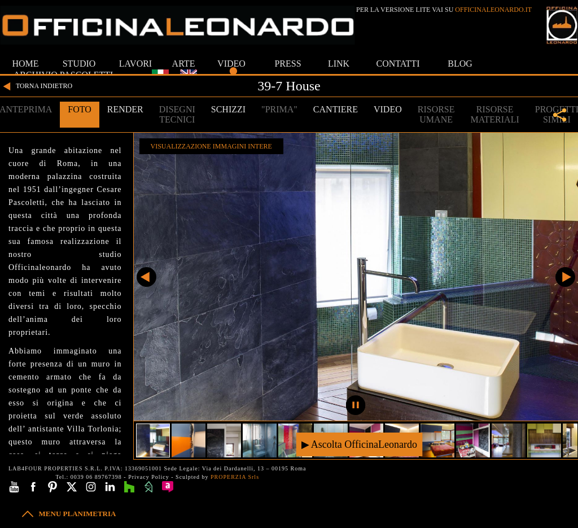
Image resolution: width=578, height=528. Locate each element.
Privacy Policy (148, 477)
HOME (25, 63)
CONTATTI (398, 63)
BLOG (460, 63)
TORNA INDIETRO (36, 86)
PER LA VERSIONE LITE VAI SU (444, 10)
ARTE (183, 63)
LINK (338, 63)
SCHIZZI (228, 109)
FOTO (79, 109)
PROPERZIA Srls (235, 477)
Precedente (146, 277)
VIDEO (231, 63)
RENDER (125, 109)
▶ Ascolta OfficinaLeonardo (359, 444)
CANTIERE (335, 109)
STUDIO (79, 63)
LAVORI (135, 63)
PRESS (287, 63)
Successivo (565, 277)
